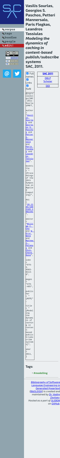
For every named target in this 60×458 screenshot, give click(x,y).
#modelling (41, 425)
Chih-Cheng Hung (29, 285)
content (33, 52)
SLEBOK (55, 453)
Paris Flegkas (29, 160)
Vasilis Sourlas (29, 124)
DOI (48, 85)
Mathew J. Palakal (30, 275)
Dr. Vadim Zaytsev (54, 449)
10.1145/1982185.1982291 (29, 231)
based (46, 52)
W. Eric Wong (30, 261)
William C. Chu (29, 253)
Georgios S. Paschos (29, 136)
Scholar (47, 81)
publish (32, 56)
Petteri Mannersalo (29, 147)
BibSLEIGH (36, 444)
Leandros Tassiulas (29, 170)
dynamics (34, 43)
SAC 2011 (48, 73)
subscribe (50, 56)
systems (33, 61)
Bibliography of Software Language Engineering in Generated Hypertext (45, 438)
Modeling (34, 38)
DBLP (48, 78)
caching (33, 47)
